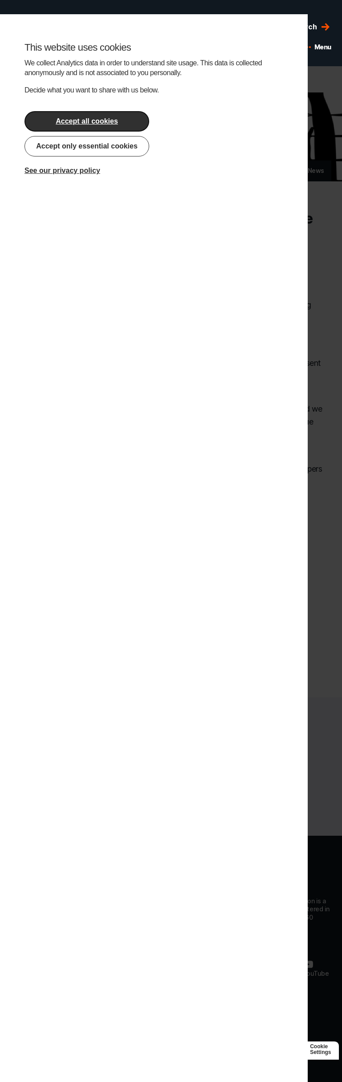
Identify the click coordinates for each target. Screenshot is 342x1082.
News (316, 170)
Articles (282, 170)
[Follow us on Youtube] (315, 968)
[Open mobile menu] (317, 47)
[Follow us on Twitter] (277, 968)
